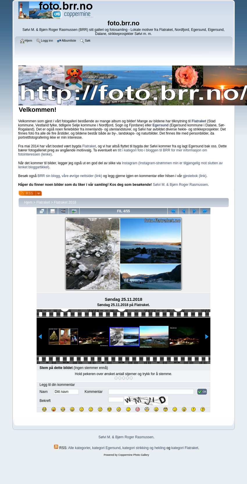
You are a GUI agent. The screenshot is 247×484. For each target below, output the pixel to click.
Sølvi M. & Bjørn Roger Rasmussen (180, 185)
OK (202, 391)
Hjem (28, 202)
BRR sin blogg (48, 176)
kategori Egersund (106, 448)
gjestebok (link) (194, 176)
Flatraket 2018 (65, 202)
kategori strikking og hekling (143, 448)
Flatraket (89, 146)
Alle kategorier (79, 448)
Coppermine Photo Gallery (133, 454)
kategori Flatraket (184, 448)
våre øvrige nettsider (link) (82, 176)
